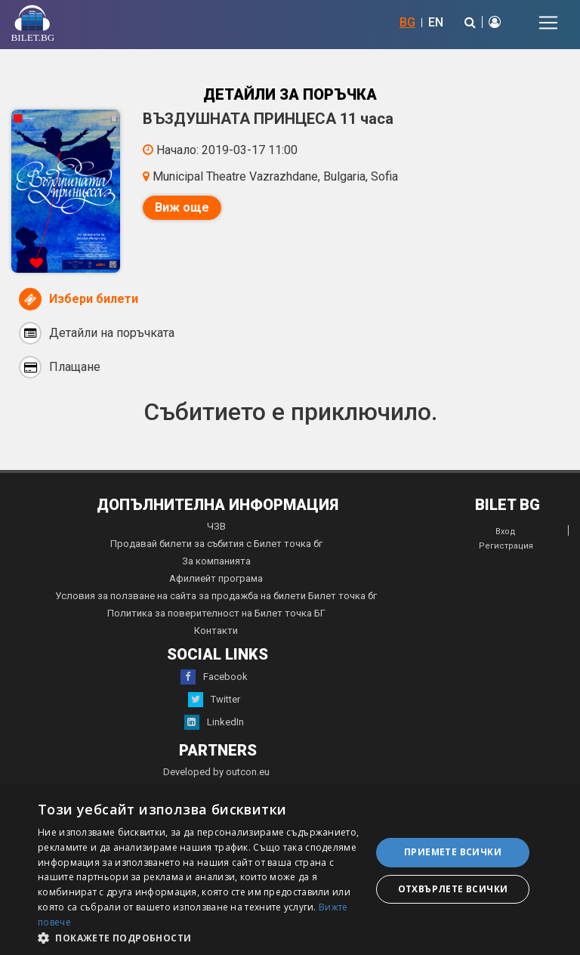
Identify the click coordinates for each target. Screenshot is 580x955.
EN (435, 22)
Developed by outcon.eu (216, 772)
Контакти (216, 630)
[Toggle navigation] (548, 22)
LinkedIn (214, 722)
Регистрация (506, 546)
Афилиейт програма (216, 578)
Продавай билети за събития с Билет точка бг (216, 544)
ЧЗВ (216, 526)
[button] (199, 937)
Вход (505, 531)
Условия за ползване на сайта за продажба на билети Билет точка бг (216, 596)
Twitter (214, 699)
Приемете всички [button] (452, 851)
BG (407, 22)
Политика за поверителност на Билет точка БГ (216, 613)
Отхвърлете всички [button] (453, 888)
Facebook (214, 677)
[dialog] (290, 871)
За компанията (216, 561)
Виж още (182, 207)
